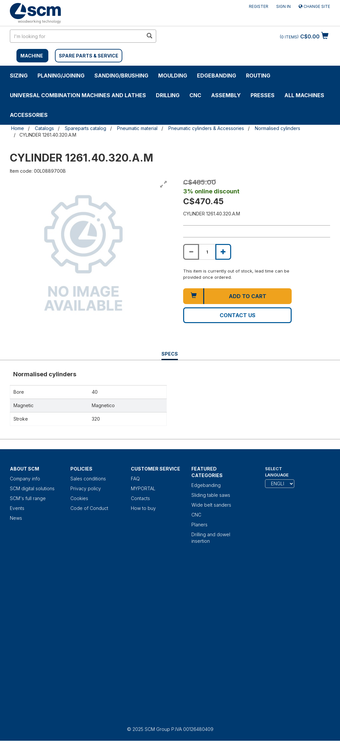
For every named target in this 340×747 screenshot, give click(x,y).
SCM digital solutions (32, 488)
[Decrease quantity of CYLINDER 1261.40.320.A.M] (191, 252)
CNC (195, 95)
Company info (25, 478)
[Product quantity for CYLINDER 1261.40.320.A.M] (207, 252)
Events (17, 508)
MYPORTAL (143, 488)
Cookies (79, 498)
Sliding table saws (210, 495)
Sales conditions (88, 478)
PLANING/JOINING (61, 75)
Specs (169, 355)
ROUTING (258, 75)
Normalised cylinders (277, 128)
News (16, 518)
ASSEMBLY (226, 95)
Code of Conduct (89, 508)
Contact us (237, 315)
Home (17, 128)
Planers (199, 524)
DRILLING (168, 95)
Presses (263, 95)
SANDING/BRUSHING (121, 75)
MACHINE (31, 55)
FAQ (135, 478)
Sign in (283, 6)
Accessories (29, 115)
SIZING (19, 75)
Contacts (140, 498)
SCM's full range (28, 498)
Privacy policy (85, 488)
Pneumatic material (137, 128)
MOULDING (172, 75)
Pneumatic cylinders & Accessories (206, 128)
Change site (314, 6)
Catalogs (44, 128)
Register (258, 6)
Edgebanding (216, 75)
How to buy (143, 508)
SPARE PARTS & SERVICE (88, 55)
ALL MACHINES (304, 95)
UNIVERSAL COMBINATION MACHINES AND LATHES (78, 95)
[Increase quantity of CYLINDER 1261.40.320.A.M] (223, 252)
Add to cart (247, 296)
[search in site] (76, 36)
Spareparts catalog (85, 128)
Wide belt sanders (211, 505)
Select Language (277, 471)
